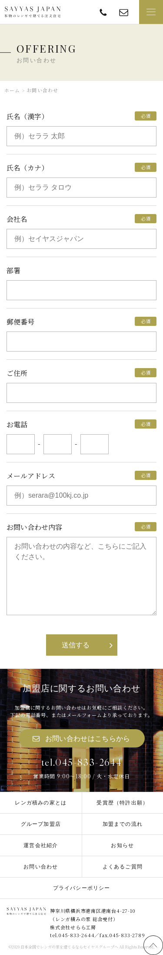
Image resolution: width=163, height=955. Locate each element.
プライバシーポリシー (81, 888)
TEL (103, 12)
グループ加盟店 (41, 824)
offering (123, 12)
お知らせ (122, 845)
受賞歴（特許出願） (122, 803)
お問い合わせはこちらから (87, 738)
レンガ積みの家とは (41, 803)
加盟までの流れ (123, 824)
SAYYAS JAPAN (32, 12)
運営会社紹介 (40, 845)
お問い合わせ (40, 867)
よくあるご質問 (123, 867)
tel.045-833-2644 (81, 762)
